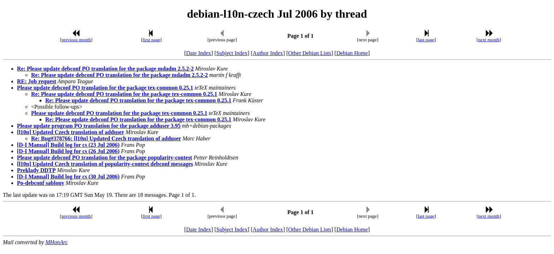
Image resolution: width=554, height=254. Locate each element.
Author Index (268, 53)
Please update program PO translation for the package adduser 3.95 (99, 126)
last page (426, 39)
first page (151, 39)
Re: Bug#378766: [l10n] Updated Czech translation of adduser (106, 138)
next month (488, 39)
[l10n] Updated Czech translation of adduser (70, 132)
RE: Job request (36, 81)
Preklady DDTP (36, 170)
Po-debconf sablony (40, 183)
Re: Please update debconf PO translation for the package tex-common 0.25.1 (124, 94)
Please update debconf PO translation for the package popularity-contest (104, 158)
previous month (76, 39)
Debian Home (352, 53)
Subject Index (231, 53)
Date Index (198, 53)
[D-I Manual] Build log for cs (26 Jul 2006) (68, 151)
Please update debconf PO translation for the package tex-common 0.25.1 (105, 88)
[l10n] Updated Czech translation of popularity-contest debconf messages (105, 164)
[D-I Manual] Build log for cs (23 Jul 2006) (68, 145)
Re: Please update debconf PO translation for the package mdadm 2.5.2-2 (105, 69)
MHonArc (56, 242)
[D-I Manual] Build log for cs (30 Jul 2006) (68, 177)
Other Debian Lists (309, 53)
